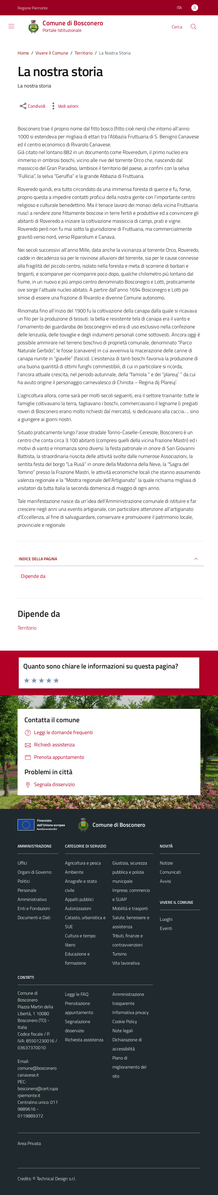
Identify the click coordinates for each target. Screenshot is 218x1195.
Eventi (166, 928)
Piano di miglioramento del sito (129, 1066)
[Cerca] (193, 27)
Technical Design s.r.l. (56, 1178)
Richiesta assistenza (84, 1039)
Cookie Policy (124, 1021)
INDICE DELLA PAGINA (109, 558)
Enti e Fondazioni (34, 908)
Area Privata (29, 1143)
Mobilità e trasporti (130, 908)
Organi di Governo (34, 872)
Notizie (166, 862)
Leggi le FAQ (77, 994)
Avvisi (165, 881)
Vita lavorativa (126, 962)
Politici (24, 881)
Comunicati (170, 872)
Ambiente (74, 872)
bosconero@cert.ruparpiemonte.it (38, 1092)
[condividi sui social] (32, 106)
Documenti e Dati (34, 917)
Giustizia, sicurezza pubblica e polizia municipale (129, 871)
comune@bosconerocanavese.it (37, 1071)
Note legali (122, 1030)
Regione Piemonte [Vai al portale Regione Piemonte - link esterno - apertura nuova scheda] (33, 8)
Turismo (119, 953)
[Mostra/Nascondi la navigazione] (11, 26)
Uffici (22, 862)
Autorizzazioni (78, 908)
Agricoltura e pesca (83, 862)
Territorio (27, 628)
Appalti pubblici (79, 899)
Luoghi (166, 919)
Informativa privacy (130, 1012)
